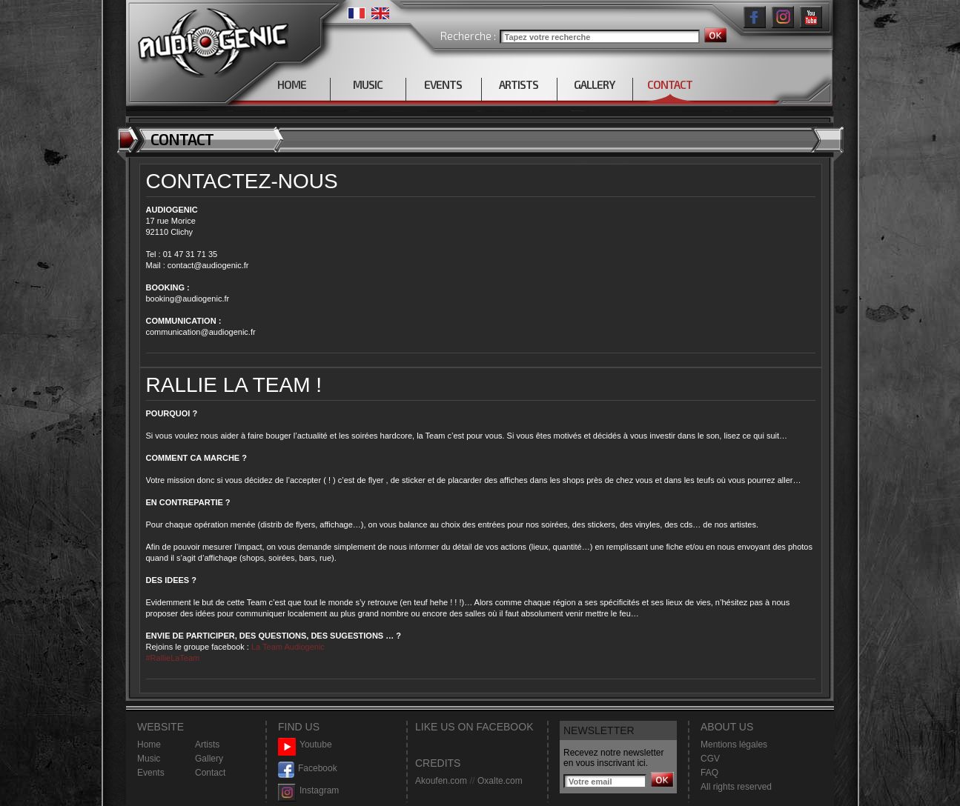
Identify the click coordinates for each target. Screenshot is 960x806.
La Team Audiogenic (287, 646)
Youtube (305, 745)
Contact (210, 772)
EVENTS (443, 84)
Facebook (307, 769)
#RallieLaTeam (173, 657)
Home (149, 744)
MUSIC (368, 84)
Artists (207, 744)
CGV (710, 758)
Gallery (209, 758)
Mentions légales (734, 744)
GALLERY (594, 84)
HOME (291, 84)
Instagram (308, 791)
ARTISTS (518, 84)
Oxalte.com (500, 781)
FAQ (709, 772)
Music (148, 758)
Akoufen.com (441, 781)
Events (151, 772)
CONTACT (669, 84)
